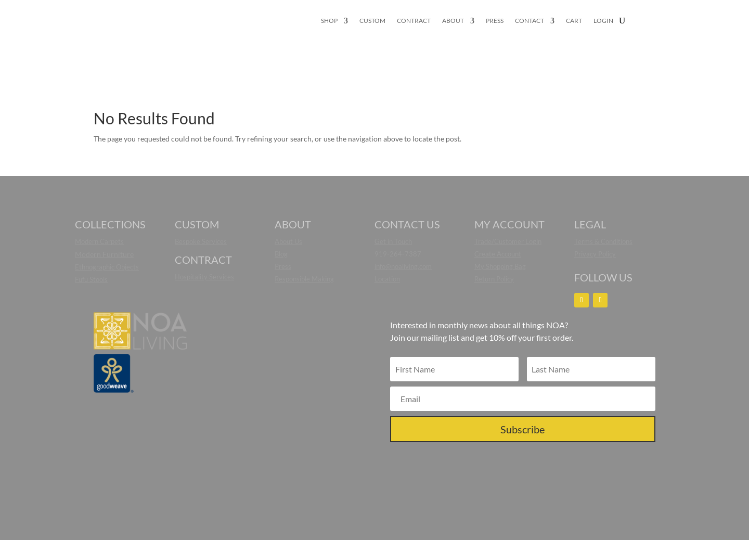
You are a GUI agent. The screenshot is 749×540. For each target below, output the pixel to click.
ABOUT (453, 20)
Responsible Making (304, 279)
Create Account (497, 254)
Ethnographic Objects (107, 267)
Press (283, 266)
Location (387, 279)
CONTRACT (414, 20)
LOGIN (603, 20)
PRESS (494, 20)
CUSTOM (372, 20)
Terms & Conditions (603, 241)
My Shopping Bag (500, 266)
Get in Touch (393, 241)
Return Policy (494, 279)
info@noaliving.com (403, 266)
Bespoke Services (201, 241)
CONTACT (529, 20)
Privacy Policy (595, 254)
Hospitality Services (204, 277)
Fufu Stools (91, 279)
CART (574, 20)
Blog (281, 254)
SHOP (329, 20)
